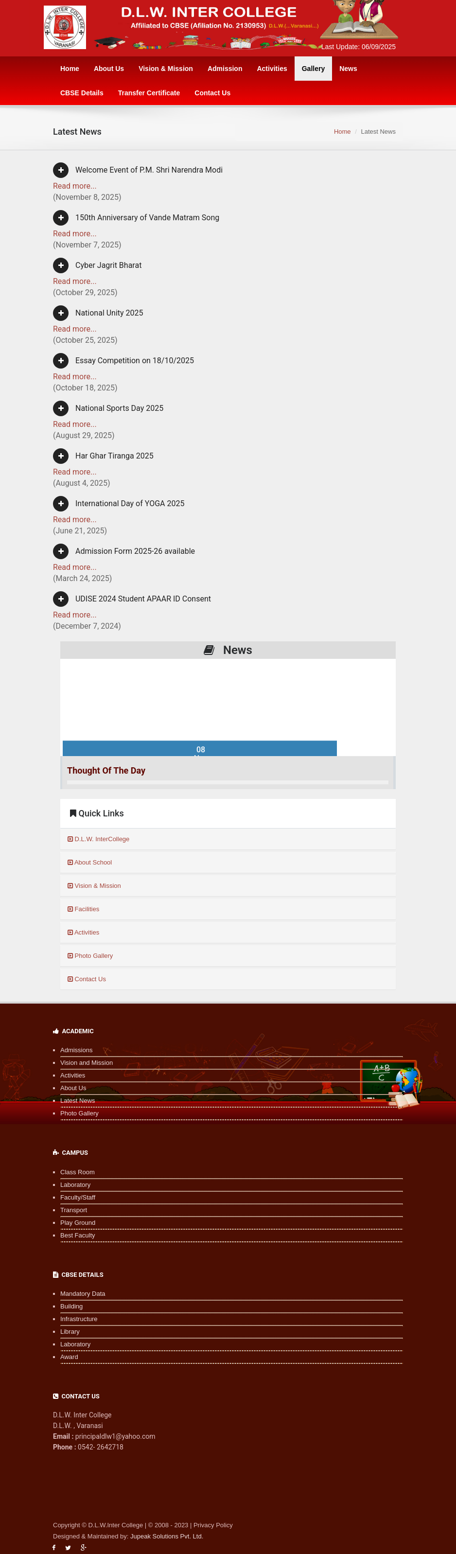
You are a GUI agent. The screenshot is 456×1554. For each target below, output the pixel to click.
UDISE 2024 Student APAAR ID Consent (132, 599)
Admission (225, 68)
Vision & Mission (166, 68)
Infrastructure (79, 1319)
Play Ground (77, 1222)
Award (69, 1356)
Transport (73, 1210)
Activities (272, 68)
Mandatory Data (82, 1293)
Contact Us (212, 93)
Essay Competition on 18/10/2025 (123, 361)
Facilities (83, 909)
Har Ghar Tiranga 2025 (103, 456)
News (348, 68)
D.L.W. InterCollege (98, 839)
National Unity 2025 (98, 313)
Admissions (76, 1050)
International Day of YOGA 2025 (118, 504)
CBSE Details (82, 93)
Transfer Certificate (149, 93)
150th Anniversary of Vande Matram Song (136, 218)
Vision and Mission (86, 1062)
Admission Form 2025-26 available (124, 551)
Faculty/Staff (77, 1197)
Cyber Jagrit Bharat (97, 265)
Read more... (75, 186)
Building (71, 1306)
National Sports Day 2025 (108, 408)
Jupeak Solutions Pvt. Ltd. (166, 1536)
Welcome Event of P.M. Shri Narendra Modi (138, 170)
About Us (109, 68)
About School (90, 862)
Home (69, 68)
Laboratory (75, 1184)
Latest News (77, 1100)
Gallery (313, 68)
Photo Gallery (90, 955)
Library (70, 1331)
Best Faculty (77, 1235)
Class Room (77, 1172)
